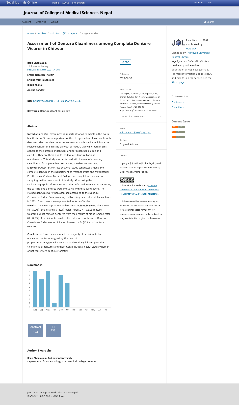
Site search (78, 2)
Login (209, 2)
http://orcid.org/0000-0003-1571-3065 (43, 70)
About (65, 2)
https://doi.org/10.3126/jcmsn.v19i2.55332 (57, 100)
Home (55, 2)
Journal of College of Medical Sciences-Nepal (68, 12)
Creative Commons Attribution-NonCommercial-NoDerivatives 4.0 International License (139, 189)
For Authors (177, 107)
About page (178, 82)
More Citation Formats (133, 116)
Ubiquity (191, 48)
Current (26, 21)
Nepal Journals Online (21, 2)
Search (209, 21)
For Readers (177, 102)
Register (198, 2)
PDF (126, 62)
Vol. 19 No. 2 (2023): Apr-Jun (64, 33)
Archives (41, 21)
